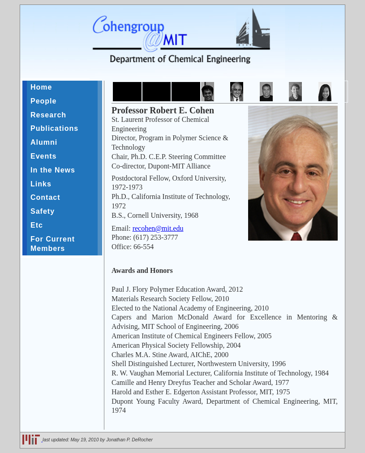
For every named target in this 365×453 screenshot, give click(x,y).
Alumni (43, 142)
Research (48, 115)
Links (41, 184)
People (43, 101)
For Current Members (52, 243)
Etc (36, 225)
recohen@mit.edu (158, 228)
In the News (52, 170)
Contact (45, 197)
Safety (42, 211)
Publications (54, 128)
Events (43, 156)
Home (41, 87)
